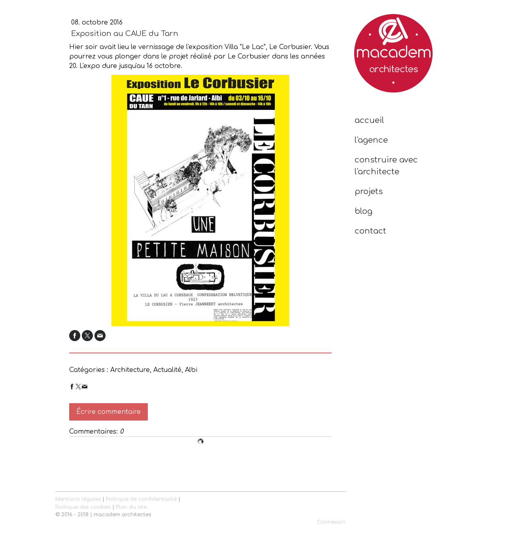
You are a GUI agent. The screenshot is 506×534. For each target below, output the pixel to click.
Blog (363, 211)
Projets (369, 191)
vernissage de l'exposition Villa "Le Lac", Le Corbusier (224, 47)
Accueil (369, 120)
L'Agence (371, 140)
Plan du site (131, 507)
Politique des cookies (83, 507)
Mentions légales (78, 499)
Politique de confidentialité (141, 499)
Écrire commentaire (108, 411)
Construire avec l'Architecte (386, 165)
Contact (370, 231)
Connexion (331, 522)
